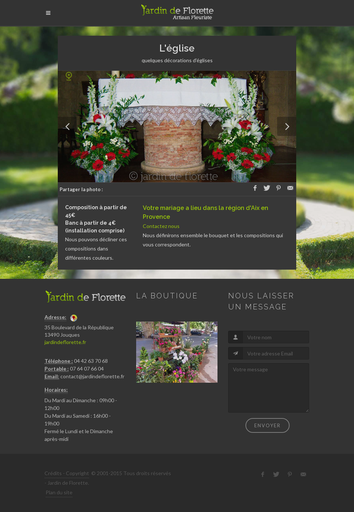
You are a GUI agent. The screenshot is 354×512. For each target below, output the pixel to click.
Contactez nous (161, 226)
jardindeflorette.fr (65, 342)
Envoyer (267, 425)
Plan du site (59, 492)
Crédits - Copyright (67, 473)
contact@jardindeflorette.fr (92, 376)
